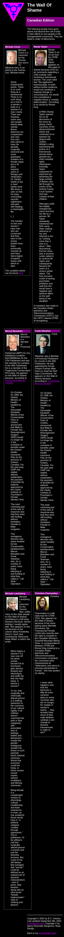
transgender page (47, 933)
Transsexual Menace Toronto (47, 382)
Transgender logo (35, 923)
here (21, 273)
